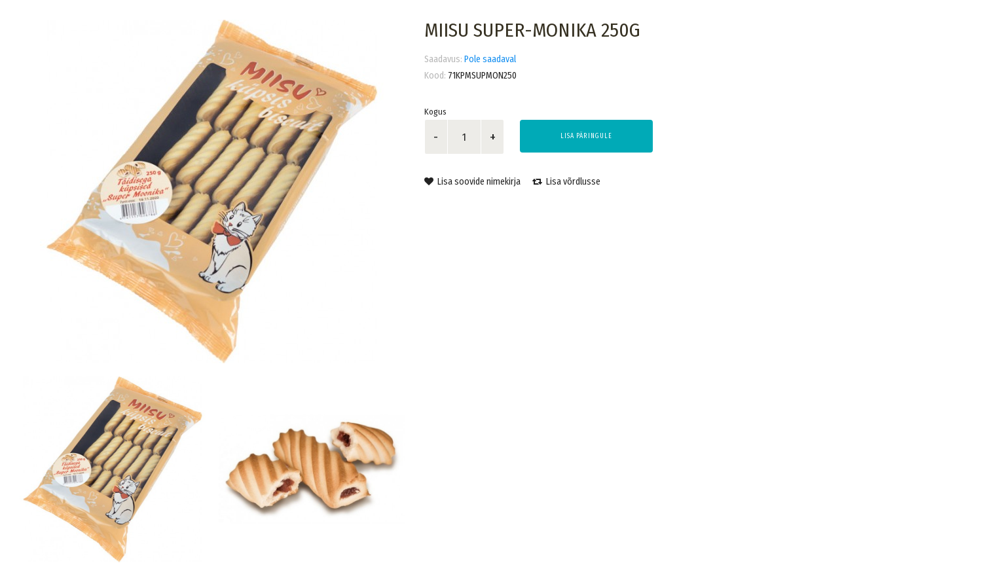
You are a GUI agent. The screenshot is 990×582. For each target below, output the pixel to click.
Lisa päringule (586, 136)
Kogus (435, 112)
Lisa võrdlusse (566, 181)
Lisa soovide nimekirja (472, 181)
